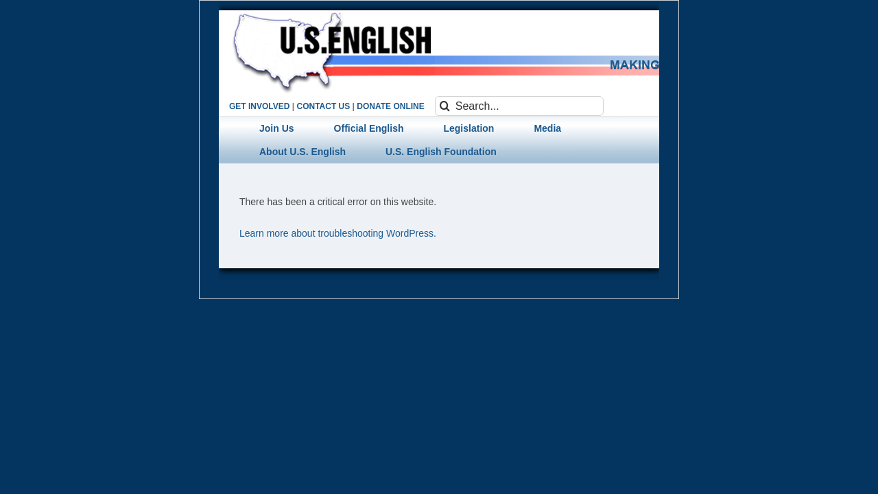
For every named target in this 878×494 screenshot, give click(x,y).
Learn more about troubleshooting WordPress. (337, 233)
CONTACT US (323, 106)
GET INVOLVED (259, 106)
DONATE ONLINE (390, 106)
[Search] (445, 106)
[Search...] (519, 106)
